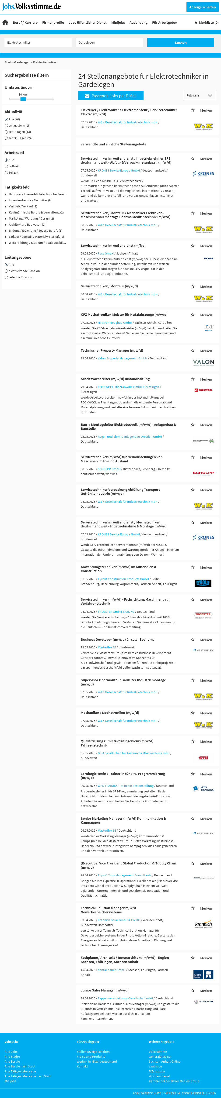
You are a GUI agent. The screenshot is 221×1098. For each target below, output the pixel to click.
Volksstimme (158, 1052)
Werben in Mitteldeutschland (97, 1061)
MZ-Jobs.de (157, 1071)
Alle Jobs (11, 1052)
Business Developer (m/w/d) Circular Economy (117, 639)
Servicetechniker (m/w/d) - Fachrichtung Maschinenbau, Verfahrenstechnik (125, 601)
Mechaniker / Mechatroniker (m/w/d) (110, 712)
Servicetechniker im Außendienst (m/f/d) (113, 245)
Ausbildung (138, 22)
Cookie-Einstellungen (199, 1093)
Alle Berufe (12, 1061)
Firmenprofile (53, 22)
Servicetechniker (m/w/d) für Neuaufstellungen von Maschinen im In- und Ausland (122, 458)
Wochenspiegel (159, 1076)
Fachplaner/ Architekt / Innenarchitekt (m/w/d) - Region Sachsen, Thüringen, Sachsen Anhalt (125, 959)
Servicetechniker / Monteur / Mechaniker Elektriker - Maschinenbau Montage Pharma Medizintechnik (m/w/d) (125, 214)
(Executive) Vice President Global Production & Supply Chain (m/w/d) (128, 865)
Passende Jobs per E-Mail (111, 95)
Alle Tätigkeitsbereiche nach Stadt (28, 1076)
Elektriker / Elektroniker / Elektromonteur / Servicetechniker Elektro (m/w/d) (129, 111)
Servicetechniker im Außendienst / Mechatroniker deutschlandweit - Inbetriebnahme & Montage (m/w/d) (124, 524)
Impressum (171, 1093)
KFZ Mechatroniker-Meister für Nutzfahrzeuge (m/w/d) (124, 314)
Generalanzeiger (160, 1056)
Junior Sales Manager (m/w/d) (105, 990)
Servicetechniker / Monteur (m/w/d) (109, 286)
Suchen (181, 42)
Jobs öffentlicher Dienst (88, 22)
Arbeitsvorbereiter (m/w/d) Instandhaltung (115, 378)
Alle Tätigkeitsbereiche (20, 1071)
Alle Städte (12, 1056)
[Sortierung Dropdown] (211, 95)
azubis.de (155, 1066)
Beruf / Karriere (25, 22)
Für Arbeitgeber (164, 22)
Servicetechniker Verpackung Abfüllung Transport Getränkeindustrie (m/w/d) (120, 491)
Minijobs (118, 22)
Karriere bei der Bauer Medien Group (174, 1081)
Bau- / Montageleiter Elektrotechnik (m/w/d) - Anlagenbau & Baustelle (128, 426)
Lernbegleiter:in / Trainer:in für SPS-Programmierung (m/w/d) (123, 775)
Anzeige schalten (202, 7)
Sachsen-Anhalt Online (164, 1061)
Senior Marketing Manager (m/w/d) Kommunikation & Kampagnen (123, 820)
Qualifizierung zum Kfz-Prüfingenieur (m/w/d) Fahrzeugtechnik (117, 743)
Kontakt (82, 1066)
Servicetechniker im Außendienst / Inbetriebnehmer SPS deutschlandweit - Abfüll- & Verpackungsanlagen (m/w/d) (126, 160)
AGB (136, 1093)
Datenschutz (151, 1093)
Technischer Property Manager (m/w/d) (112, 350)
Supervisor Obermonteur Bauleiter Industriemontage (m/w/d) (123, 682)
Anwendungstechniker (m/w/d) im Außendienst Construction (118, 568)
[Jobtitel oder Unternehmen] (37, 42)
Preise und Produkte (91, 1056)
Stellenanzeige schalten (93, 1052)
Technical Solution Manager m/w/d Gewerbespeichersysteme (108, 909)
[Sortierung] (195, 95)
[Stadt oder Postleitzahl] (109, 42)
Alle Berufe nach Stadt (20, 1066)
